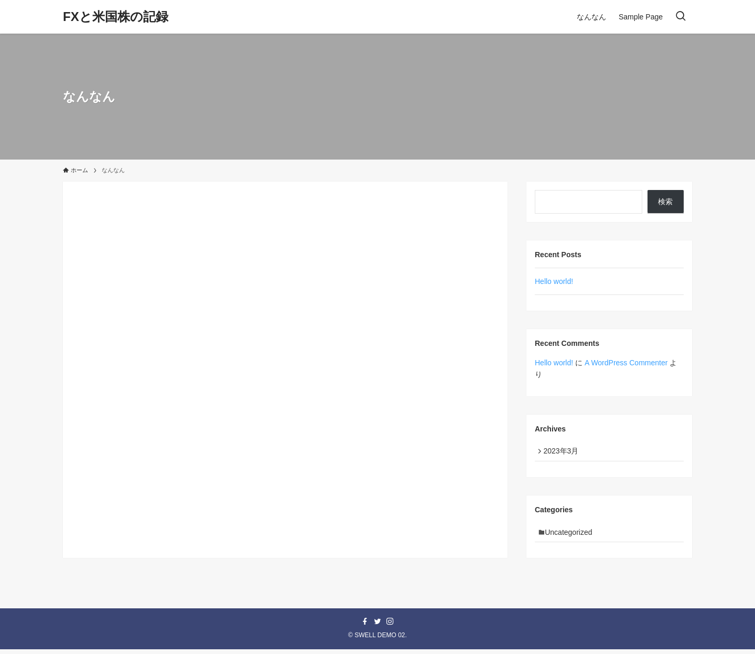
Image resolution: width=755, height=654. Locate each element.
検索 (665, 201)
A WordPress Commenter (626, 362)
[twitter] (377, 626)
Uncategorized (571, 535)
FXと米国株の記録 (115, 16)
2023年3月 (563, 452)
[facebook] (365, 626)
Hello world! (554, 281)
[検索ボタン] (680, 17)
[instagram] (390, 626)
